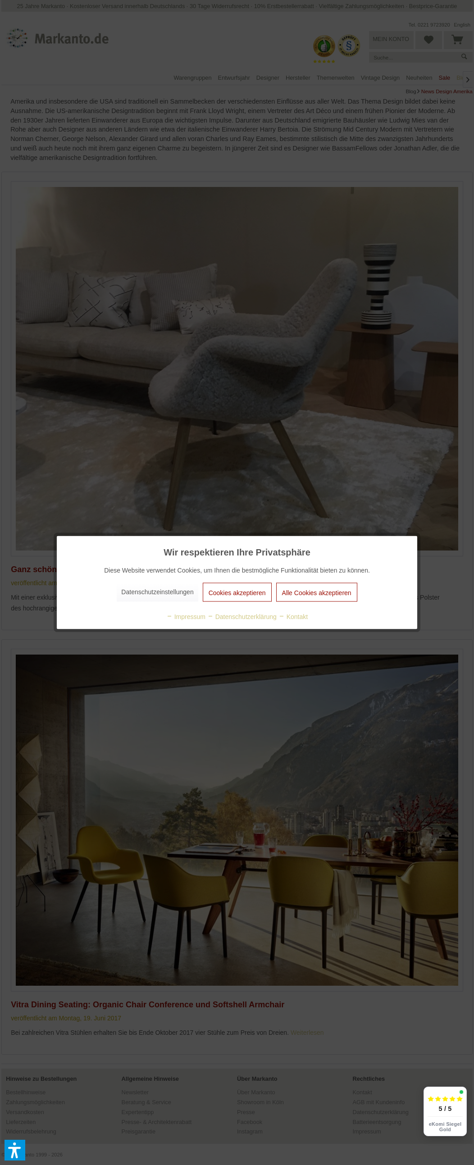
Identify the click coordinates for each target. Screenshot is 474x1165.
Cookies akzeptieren (237, 592)
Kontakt (293, 616)
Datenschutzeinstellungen (157, 592)
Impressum (185, 616)
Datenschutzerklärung (242, 616)
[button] (15, 1150)
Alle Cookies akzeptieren (316, 592)
